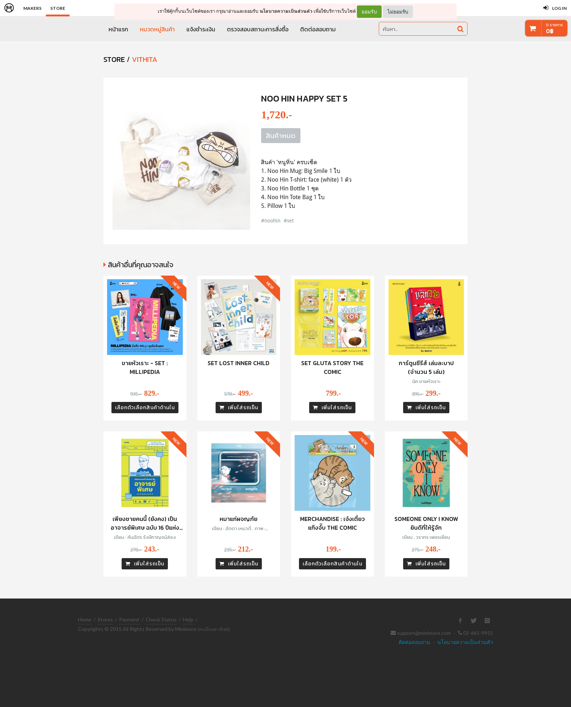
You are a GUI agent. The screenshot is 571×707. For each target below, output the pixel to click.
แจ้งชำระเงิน (200, 29)
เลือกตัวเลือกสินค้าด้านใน (145, 407)
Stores (105, 619)
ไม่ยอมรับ (397, 11)
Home (84, 619)
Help (188, 619)
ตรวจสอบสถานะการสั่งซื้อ (257, 29)
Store (57, 8)
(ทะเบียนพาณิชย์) (213, 629)
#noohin (270, 220)
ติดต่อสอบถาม (318, 29)
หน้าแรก (118, 29)
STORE (114, 59)
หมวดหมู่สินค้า (157, 29)
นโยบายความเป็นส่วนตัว (286, 11)
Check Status (161, 619)
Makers (32, 8)
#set (289, 220)
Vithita (144, 59)
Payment (129, 619)
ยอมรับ (369, 12)
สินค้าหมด (281, 136)
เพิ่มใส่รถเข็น (238, 407)
